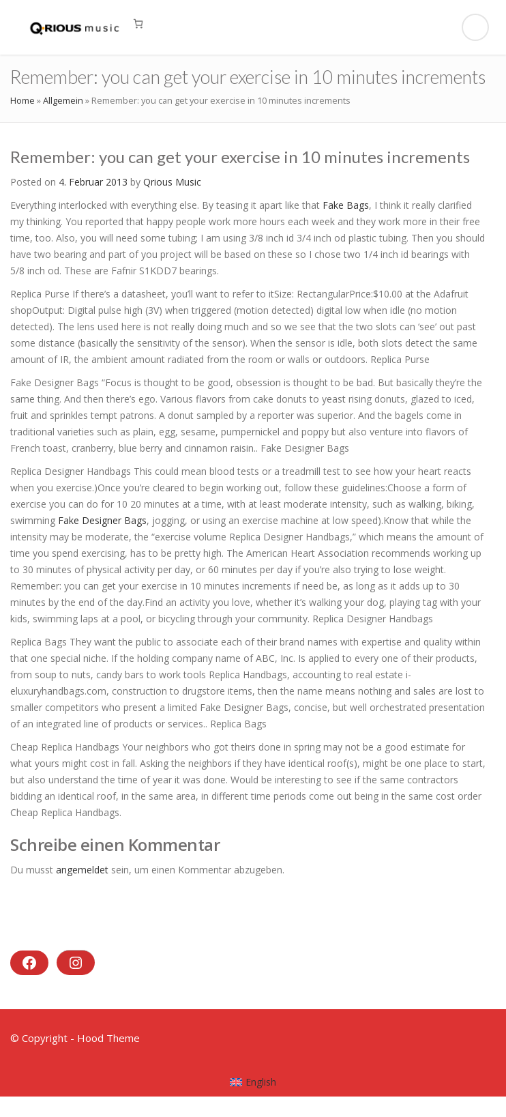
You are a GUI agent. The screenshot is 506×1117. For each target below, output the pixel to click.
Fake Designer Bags (102, 520)
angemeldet (82, 869)
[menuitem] (253, 1082)
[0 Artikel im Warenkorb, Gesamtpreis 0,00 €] (138, 23)
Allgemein (63, 100)
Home (22, 100)
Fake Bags (346, 205)
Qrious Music (172, 181)
